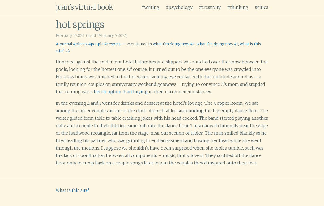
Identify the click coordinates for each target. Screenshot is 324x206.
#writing (150, 7)
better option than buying (121, 91)
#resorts (112, 44)
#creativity (210, 7)
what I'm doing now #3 (217, 44)
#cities (261, 7)
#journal (64, 44)
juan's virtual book (84, 7)
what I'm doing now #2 (174, 44)
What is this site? (72, 190)
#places (80, 44)
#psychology (179, 7)
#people (96, 44)
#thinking (237, 7)
